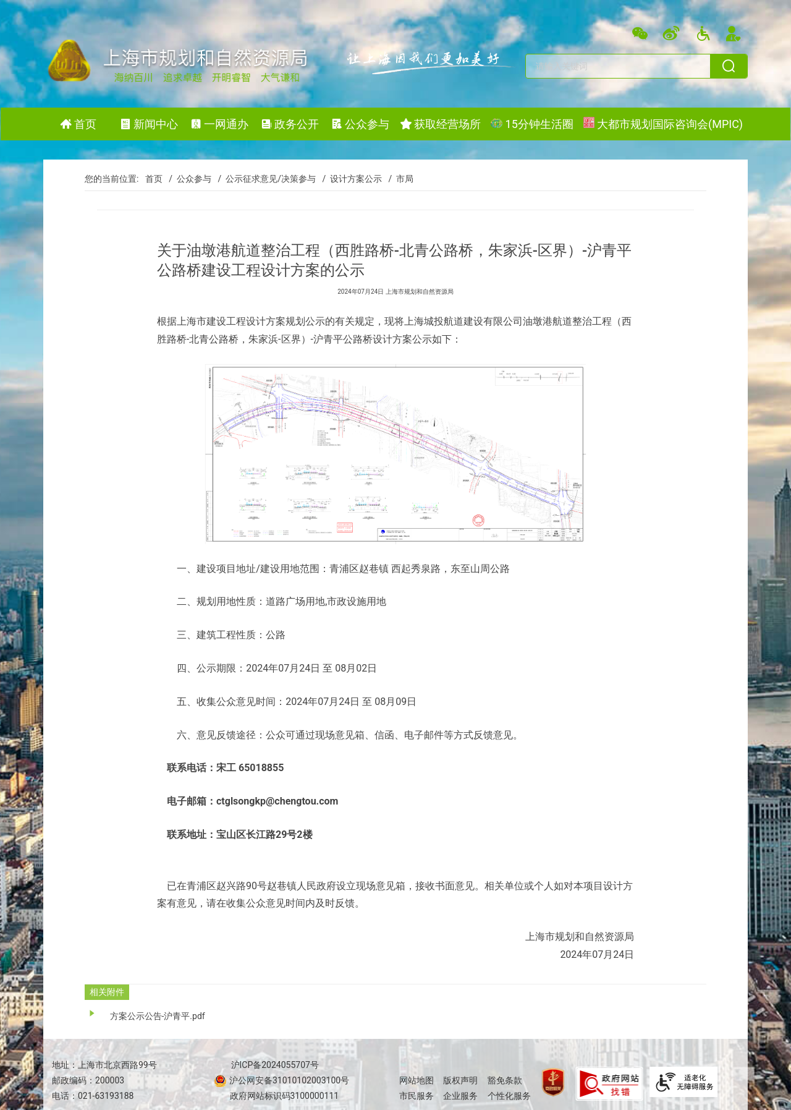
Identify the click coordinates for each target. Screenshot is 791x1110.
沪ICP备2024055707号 (275, 1065)
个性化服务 (509, 1096)
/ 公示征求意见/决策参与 (265, 179)
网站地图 (416, 1080)
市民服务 (416, 1096)
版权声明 (460, 1080)
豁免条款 (505, 1080)
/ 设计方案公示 (350, 179)
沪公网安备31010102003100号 (288, 1080)
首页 (154, 179)
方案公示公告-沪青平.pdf (157, 1016)
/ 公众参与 (187, 179)
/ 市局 (399, 179)
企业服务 (460, 1096)
